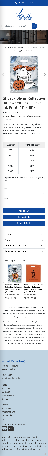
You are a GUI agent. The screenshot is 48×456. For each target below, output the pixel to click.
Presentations (8, 412)
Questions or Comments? (13, 424)
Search (5, 405)
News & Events (8, 395)
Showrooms (7, 408)
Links (4, 419)
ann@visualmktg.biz (11, 378)
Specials (5, 399)
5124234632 (7, 375)
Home (4, 385)
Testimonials (7, 415)
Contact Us (7, 392)
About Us (6, 388)
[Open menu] (42, 26)
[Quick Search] (16, 26)
